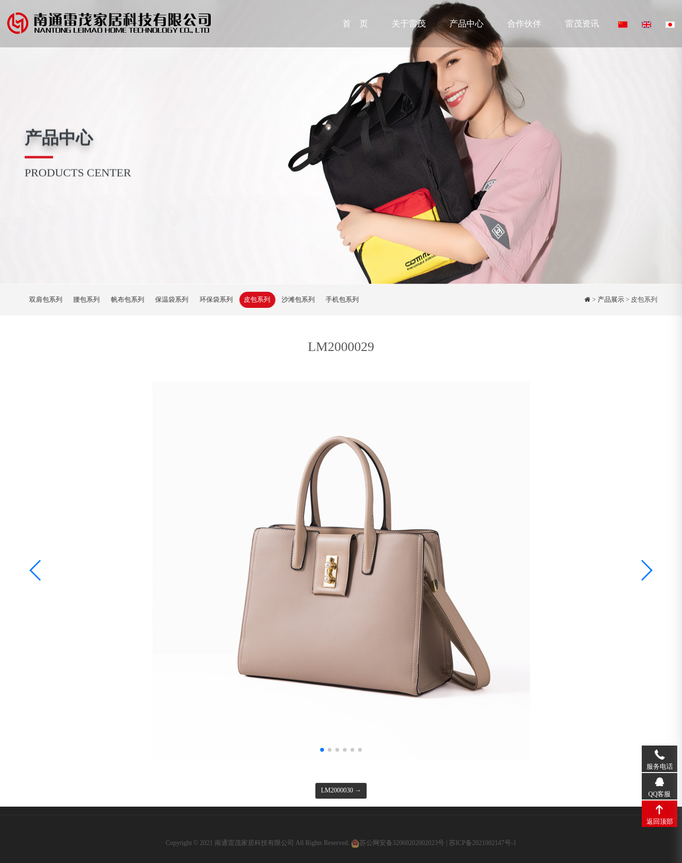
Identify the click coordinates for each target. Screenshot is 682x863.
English (646, 24)
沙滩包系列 (297, 299)
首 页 (355, 23)
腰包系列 (85, 299)
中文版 (623, 24)
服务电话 (659, 754)
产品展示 (611, 299)
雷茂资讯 (582, 23)
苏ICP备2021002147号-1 (482, 846)
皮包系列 (256, 299)
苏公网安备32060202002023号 (401, 846)
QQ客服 (659, 781)
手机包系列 (341, 299)
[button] (322, 750)
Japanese (670, 24)
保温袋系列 (171, 299)
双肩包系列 (45, 299)
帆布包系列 (127, 299)
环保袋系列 (215, 299)
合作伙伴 (524, 23)
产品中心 (466, 23)
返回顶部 (659, 809)
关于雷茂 (409, 23)
